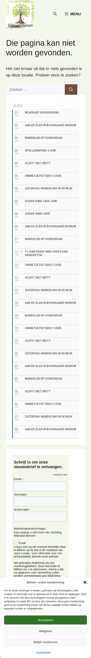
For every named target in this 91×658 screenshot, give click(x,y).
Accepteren (45, 620)
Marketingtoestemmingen (29, 528)
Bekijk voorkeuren (45, 642)
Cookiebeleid (43, 652)
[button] (85, 582)
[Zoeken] (71, 89)
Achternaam (21, 509)
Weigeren (45, 631)
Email (18, 479)
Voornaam (20, 494)
